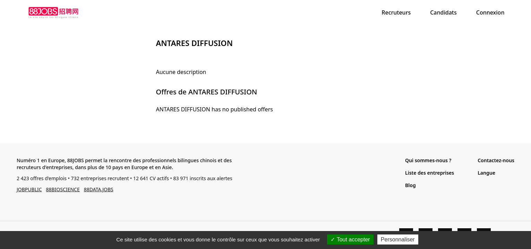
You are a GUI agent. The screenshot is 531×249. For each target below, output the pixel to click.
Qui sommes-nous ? (428, 160)
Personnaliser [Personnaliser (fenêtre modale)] (398, 239)
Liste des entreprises (429, 172)
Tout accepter (350, 239)
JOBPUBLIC (29, 189)
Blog (410, 185)
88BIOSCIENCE (63, 189)
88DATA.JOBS (98, 189)
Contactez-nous (496, 160)
